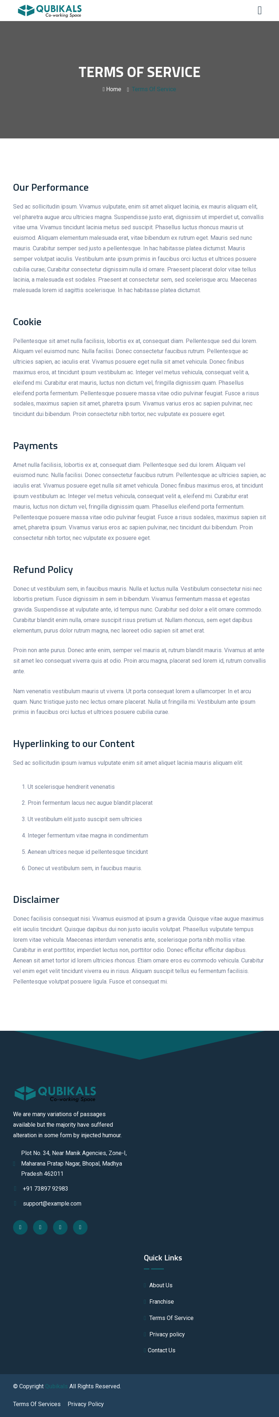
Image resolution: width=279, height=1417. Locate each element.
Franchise (159, 1301)
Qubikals (56, 1386)
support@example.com (47, 1203)
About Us (158, 1285)
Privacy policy (164, 1334)
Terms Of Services (37, 1404)
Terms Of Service (169, 1318)
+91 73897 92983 (40, 1188)
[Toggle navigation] (261, 10)
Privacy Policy (86, 1404)
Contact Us (159, 1350)
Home (112, 89)
